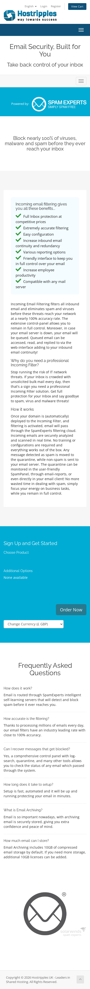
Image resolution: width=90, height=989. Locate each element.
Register (56, 6)
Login (43, 6)
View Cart (77, 6)
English (31, 6)
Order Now (71, 610)
